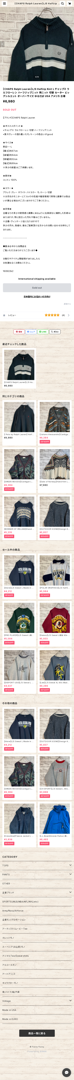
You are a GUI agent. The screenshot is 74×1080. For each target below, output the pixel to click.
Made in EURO (10, 1019)
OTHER (6, 883)
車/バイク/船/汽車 (11, 992)
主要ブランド (8, 892)
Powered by (37, 1051)
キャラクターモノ (10, 983)
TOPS (5, 865)
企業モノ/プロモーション (13, 919)
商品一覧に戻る (37, 1033)
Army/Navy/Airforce (12, 910)
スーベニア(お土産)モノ (13, 947)
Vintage (6, 1001)
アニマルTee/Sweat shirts (15, 956)
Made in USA (9, 1010)
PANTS (6, 874)
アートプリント (9, 974)
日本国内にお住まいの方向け (37, 296)
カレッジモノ (8, 938)
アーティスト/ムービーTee (15, 928)
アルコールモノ (9, 965)
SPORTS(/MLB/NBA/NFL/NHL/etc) (20, 901)
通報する (67, 304)
